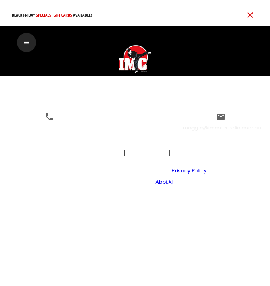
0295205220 (49, 127)
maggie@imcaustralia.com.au (222, 127)
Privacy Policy (189, 170)
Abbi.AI (164, 182)
